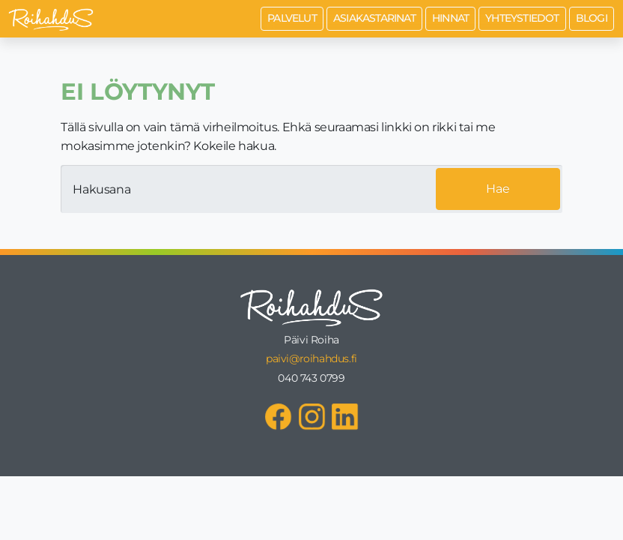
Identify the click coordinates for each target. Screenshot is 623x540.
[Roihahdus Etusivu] (51, 18)
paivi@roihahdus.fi (311, 358)
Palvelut (292, 18)
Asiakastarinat (374, 18)
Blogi (591, 18)
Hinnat (450, 18)
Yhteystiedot (522, 18)
